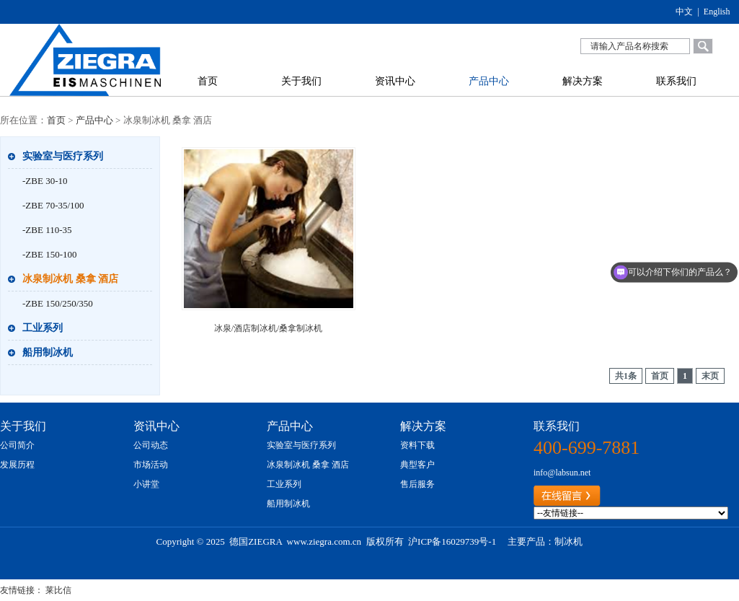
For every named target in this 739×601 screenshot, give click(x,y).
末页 (710, 376)
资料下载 (417, 445)
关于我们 (301, 81)
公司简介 (17, 445)
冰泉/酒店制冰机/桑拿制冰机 (268, 328)
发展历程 (17, 465)
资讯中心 (395, 81)
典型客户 (417, 465)
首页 (208, 81)
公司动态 (150, 445)
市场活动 (150, 465)
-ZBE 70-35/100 (53, 205)
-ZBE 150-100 (49, 254)
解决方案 (582, 81)
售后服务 (417, 484)
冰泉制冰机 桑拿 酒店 (70, 278)
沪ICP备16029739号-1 (452, 541)
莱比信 (58, 590)
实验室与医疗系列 (62, 156)
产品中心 (489, 81)
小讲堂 (146, 484)
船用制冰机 (47, 352)
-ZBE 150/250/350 (57, 303)
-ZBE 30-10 (44, 180)
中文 (684, 11)
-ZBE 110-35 (46, 229)
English (717, 11)
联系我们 (676, 81)
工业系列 (42, 328)
